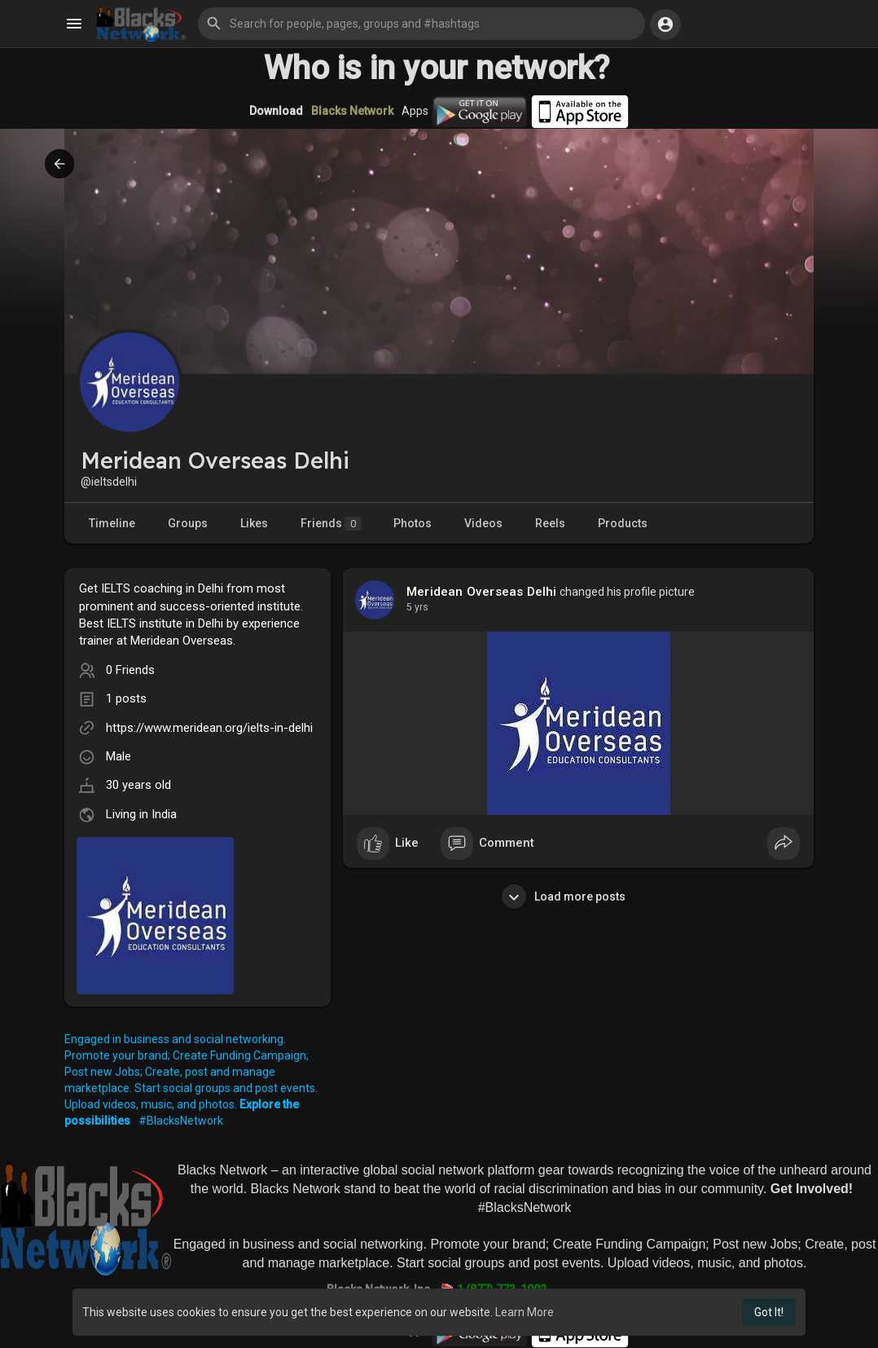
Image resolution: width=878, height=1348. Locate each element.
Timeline (112, 523)
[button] (421, 23)
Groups (188, 523)
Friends (331, 524)
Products (623, 523)
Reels (550, 523)
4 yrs (417, 607)
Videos (483, 523)
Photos (412, 523)
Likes (254, 523)
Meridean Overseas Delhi (481, 591)
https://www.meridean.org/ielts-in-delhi (209, 727)
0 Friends (130, 670)
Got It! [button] (769, 1312)
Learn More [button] (524, 1312)
